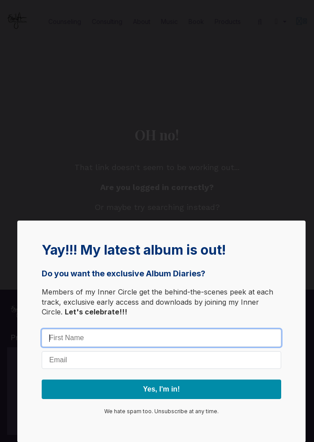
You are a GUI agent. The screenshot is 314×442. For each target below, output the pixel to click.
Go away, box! (161, 323)
